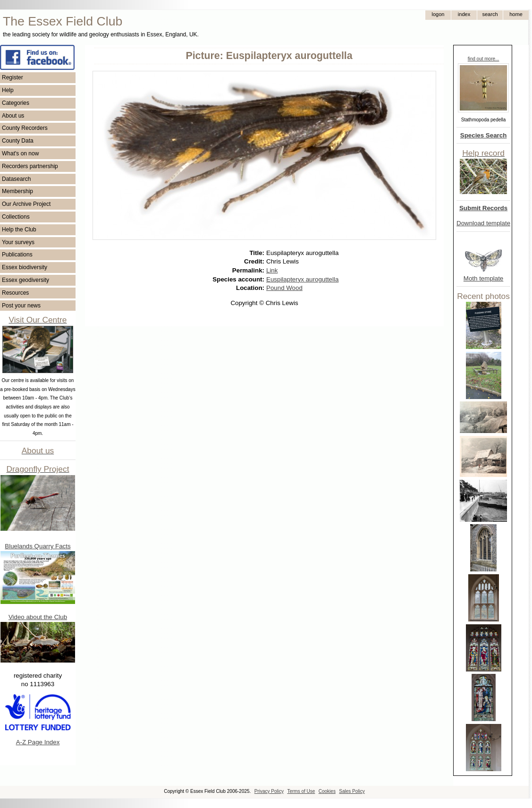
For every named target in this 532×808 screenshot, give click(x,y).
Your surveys (18, 242)
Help (8, 90)
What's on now (20, 153)
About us (13, 115)
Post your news (21, 305)
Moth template (483, 278)
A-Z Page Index (38, 742)
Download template (483, 223)
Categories (15, 103)
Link (272, 270)
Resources (15, 292)
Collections (16, 216)
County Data (18, 140)
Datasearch (16, 179)
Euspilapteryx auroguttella (302, 279)
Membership (17, 191)
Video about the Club (37, 617)
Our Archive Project (26, 204)
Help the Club (19, 229)
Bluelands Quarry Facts (37, 546)
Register (12, 77)
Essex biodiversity (24, 267)
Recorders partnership (30, 166)
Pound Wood (284, 287)
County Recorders (25, 128)
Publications (17, 254)
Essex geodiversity (25, 280)
